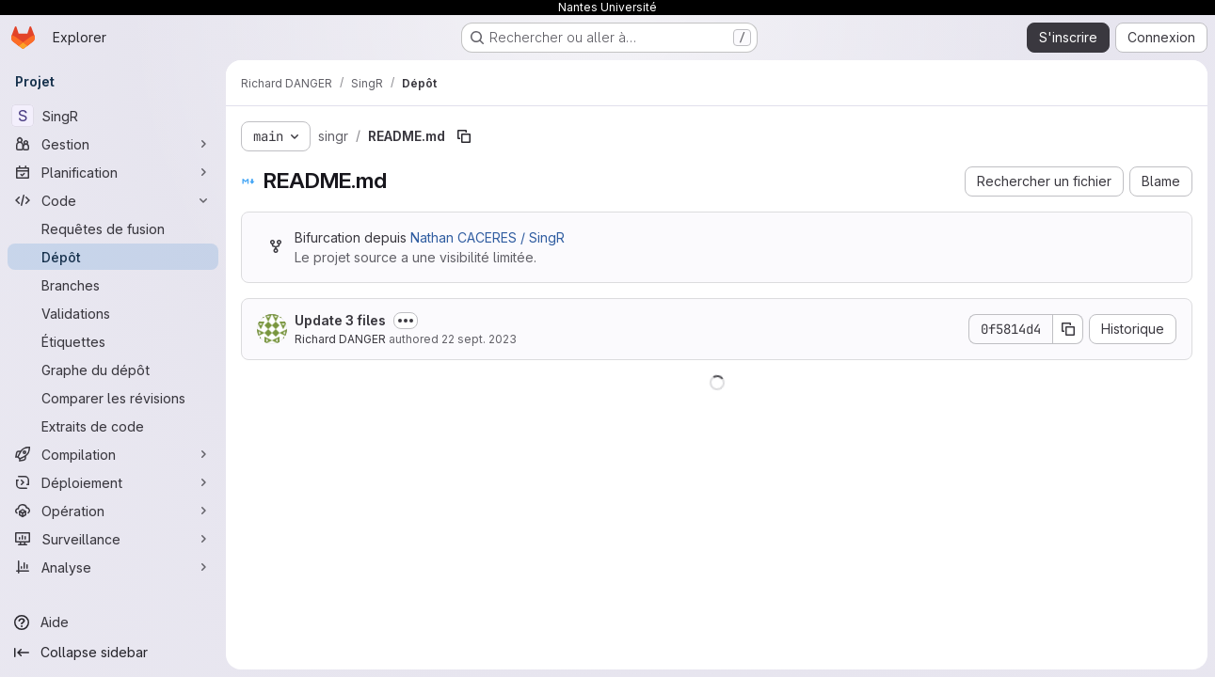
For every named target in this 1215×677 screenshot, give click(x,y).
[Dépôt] (113, 257)
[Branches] (113, 285)
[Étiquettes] (113, 341)
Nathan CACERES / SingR (487, 237)
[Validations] (113, 313)
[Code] (113, 200)
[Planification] (113, 172)
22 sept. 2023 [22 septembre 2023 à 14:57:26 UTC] (479, 339)
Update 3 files (340, 320)
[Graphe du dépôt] (113, 369)
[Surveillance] (113, 539)
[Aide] (113, 622)
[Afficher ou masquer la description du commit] (405, 320)
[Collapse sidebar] (113, 652)
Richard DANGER (340, 339)
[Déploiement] (113, 482)
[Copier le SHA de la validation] (1068, 329)
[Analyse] (113, 567)
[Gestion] (113, 144)
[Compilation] (113, 454)
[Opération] (113, 510)
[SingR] (113, 115)
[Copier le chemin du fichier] (464, 136)
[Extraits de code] (113, 426)
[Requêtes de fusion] (113, 228)
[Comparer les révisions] (113, 398)
